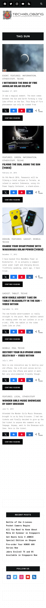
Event (5, 76)
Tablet (15, 293)
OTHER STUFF (8, 79)
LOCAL (17, 396)
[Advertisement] (23, 472)
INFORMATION (29, 76)
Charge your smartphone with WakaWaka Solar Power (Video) (22, 248)
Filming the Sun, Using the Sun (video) (21, 166)
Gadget (27, 239)
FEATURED (15, 76)
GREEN (17, 157)
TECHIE (20, 79)
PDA (14, 348)
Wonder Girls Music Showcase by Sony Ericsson (21, 402)
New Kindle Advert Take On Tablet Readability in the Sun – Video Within (22, 301)
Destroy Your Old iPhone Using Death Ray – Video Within (21, 354)
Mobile (36, 239)
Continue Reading (12, 118)
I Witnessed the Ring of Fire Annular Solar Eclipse (19, 84)
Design (6, 239)
